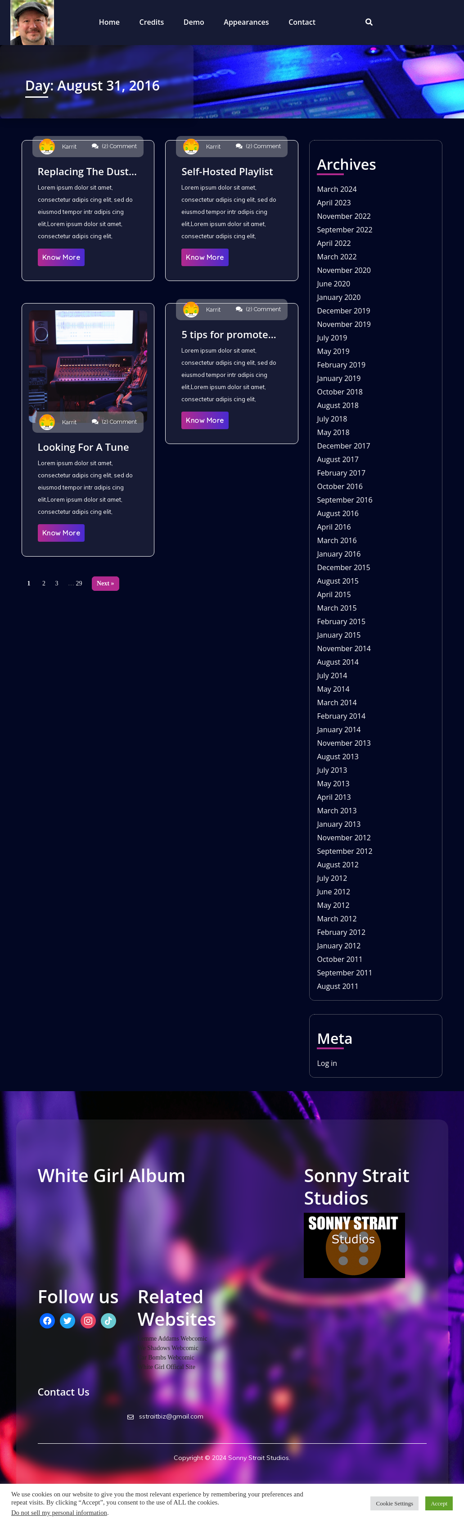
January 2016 (338, 554)
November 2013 (344, 743)
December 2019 (343, 311)
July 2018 (332, 419)
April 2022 (334, 243)
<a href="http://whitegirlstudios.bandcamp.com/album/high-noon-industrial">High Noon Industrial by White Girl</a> (165, 1217)
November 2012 (344, 838)
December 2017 (343, 446)
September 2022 (344, 230)
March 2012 (336, 919)
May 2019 (333, 351)
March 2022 (336, 257)
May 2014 (333, 689)
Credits (152, 22)
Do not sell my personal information (59, 1512)
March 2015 (336, 608)
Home (109, 22)
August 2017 (338, 459)
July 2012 (332, 878)
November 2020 (344, 270)
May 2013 (333, 784)
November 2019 (344, 324)
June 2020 (333, 284)
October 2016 (340, 486)
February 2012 (341, 932)
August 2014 (338, 662)
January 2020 (338, 297)
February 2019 (341, 365)
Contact (301, 22)
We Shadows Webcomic (168, 1348)
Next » (105, 583)
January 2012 (338, 946)
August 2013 (338, 757)
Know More (61, 257)
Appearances (246, 22)
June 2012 (333, 892)
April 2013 (334, 797)
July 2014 (332, 675)
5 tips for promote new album (224, 334)
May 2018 (333, 432)
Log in (327, 1063)
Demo (194, 22)
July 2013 (332, 770)
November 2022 (344, 216)
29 (79, 583)
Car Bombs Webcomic (166, 1357)
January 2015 (338, 635)
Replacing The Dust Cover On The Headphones (83, 171)
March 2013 (336, 811)
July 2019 (332, 338)
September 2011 (344, 973)
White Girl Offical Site (166, 1367)
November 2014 (344, 648)
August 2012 (338, 865)
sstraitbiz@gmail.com (165, 1416)
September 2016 (344, 500)
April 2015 (334, 594)
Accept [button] (439, 1503)
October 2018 (340, 392)
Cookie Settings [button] (394, 1503)
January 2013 (338, 824)
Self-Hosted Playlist (227, 171)
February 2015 (341, 621)
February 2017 (341, 473)
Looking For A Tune (83, 446)
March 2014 (336, 702)
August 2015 (338, 581)
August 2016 (338, 513)
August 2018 (338, 405)
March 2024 (336, 189)
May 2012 (333, 905)
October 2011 (340, 959)
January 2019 (338, 378)
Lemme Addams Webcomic (172, 1338)
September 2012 (344, 851)
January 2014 (338, 729)
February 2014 (341, 716)
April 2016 (334, 527)
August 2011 (338, 986)
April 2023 (334, 203)
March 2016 (336, 540)
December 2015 (343, 567)
